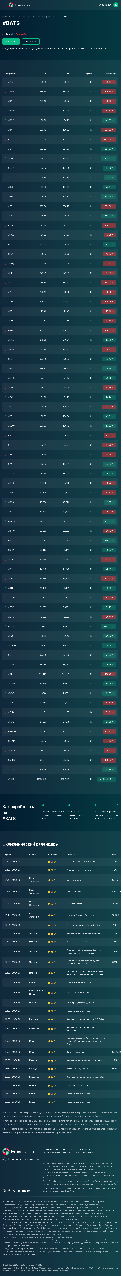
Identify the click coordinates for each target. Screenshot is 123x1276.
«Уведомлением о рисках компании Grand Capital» (50, 1237)
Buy (11, 41)
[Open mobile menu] (4, 5)
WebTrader (105, 4)
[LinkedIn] (19, 1191)
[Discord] (24, 1191)
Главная (6, 16)
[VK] (29, 1191)
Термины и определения (54, 1149)
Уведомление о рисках (80, 1149)
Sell (31, 41)
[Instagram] (4, 1191)
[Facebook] (9, 1191)
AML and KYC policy (84, 1153)
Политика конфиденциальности (57, 1153)
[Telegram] (14, 1191)
